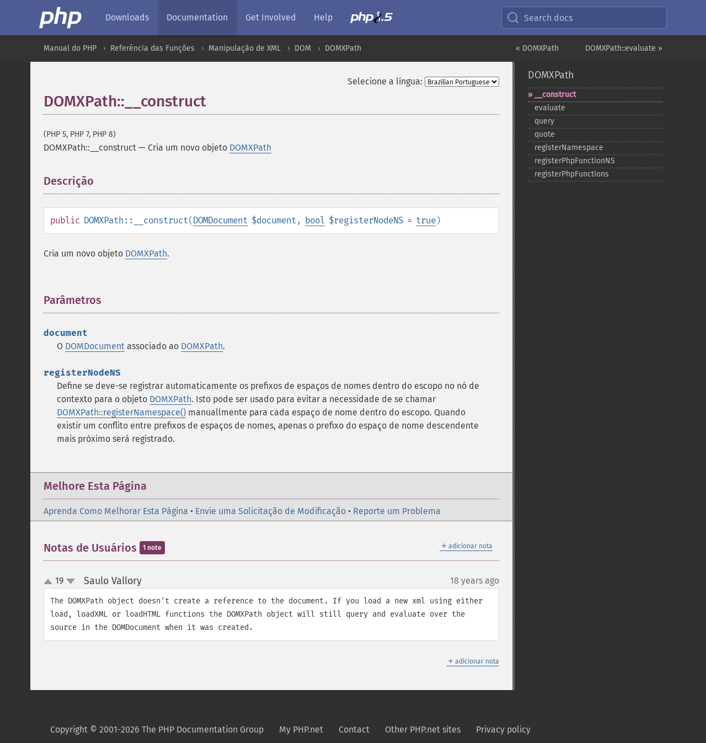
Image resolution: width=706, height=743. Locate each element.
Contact (354, 729)
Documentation (197, 17)
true (426, 220)
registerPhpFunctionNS (574, 160)
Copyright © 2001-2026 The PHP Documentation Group (157, 729)
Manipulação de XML (244, 48)
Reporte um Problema (397, 511)
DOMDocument (220, 220)
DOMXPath (343, 48)
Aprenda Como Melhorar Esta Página (116, 511)
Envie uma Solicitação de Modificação (270, 511)
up (50, 582)
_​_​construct (555, 94)
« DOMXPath (537, 48)
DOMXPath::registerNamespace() (121, 412)
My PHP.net (301, 729)
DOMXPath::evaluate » (623, 48)
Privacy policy (503, 729)
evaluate (549, 108)
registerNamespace (568, 147)
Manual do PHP (70, 48)
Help (323, 17)
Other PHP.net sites (423, 729)
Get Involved (270, 17)
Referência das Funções (152, 48)
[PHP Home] (61, 17)
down (70, 581)
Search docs (539, 17)
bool (315, 220)
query (544, 121)
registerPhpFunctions (571, 174)
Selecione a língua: (384, 81)
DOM (303, 48)
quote (544, 134)
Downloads (127, 17)
